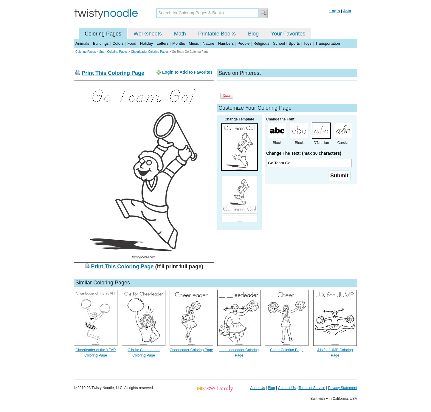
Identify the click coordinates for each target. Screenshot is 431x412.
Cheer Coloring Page (286, 350)
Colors (118, 43)
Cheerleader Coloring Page (191, 350)
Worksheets (148, 34)
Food (131, 43)
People (243, 43)
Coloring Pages (103, 34)
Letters (163, 43)
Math (180, 34)
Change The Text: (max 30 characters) (303, 153)
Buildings (101, 43)
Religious (261, 43)
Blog (253, 34)
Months (178, 43)
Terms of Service (311, 388)
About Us (257, 388)
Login (334, 11)
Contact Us (287, 388)
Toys (307, 43)
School (279, 43)
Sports (294, 43)
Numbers (226, 43)
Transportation (327, 43)
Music (194, 43)
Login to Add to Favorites (187, 72)
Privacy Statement (342, 388)
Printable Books (217, 34)
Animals (82, 43)
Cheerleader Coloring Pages (149, 51)
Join (347, 11)
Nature (208, 43)
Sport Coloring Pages (113, 51)
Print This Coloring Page (113, 73)
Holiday (146, 43)
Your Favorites (288, 34)
